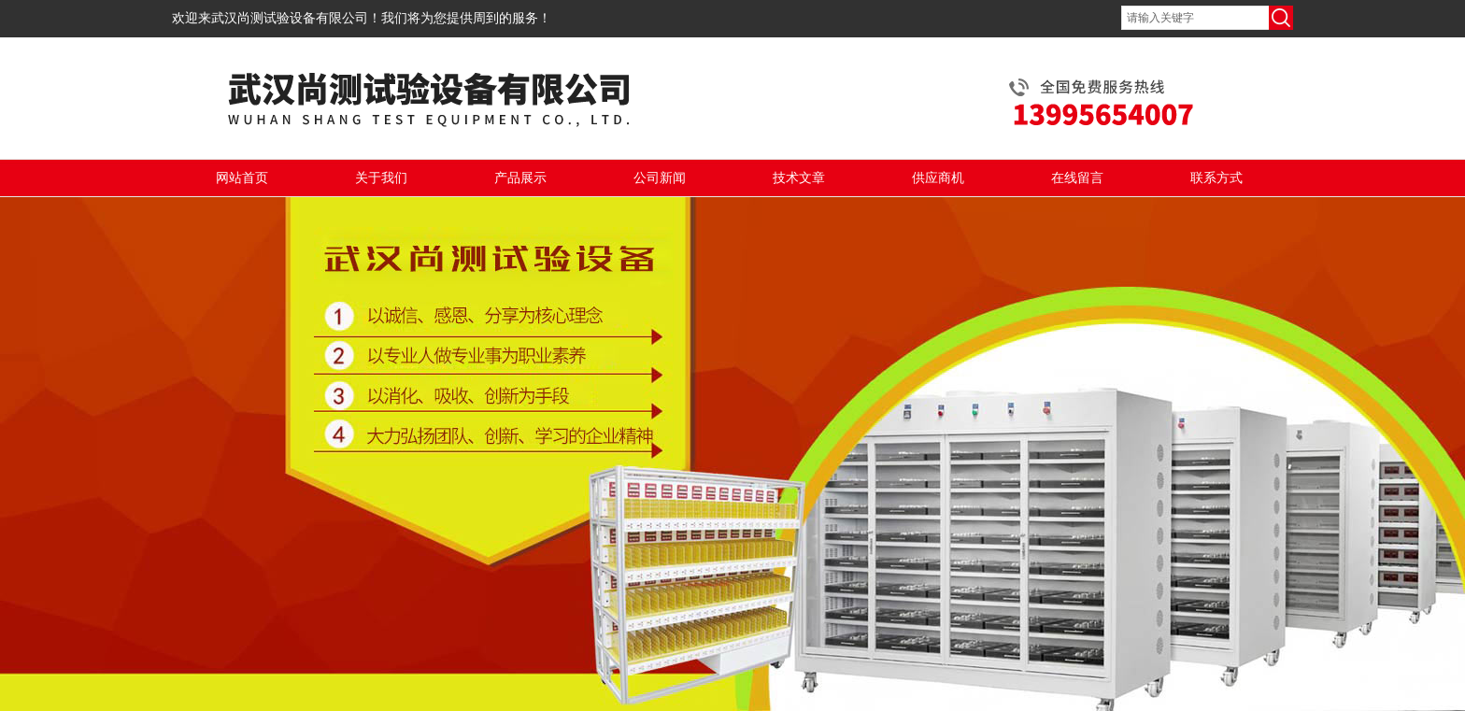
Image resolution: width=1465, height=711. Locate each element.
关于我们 (381, 178)
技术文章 (799, 178)
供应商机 (938, 178)
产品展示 (520, 178)
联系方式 (1216, 178)
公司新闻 (659, 178)
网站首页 (242, 178)
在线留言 (1077, 178)
